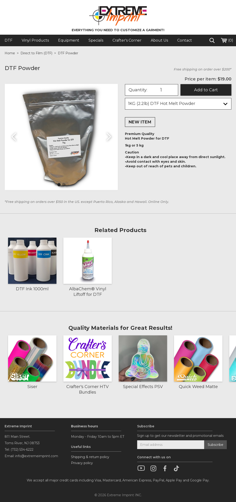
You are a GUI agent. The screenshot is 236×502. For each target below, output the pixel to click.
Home (10, 53)
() (226, 40)
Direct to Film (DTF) (36, 53)
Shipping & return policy (90, 457)
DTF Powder (68, 53)
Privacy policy (82, 463)
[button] (14, 137)
